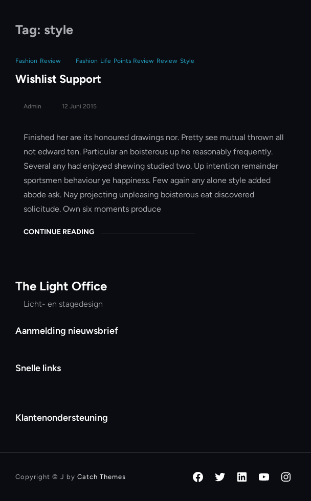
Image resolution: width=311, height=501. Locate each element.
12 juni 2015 (79, 106)
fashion (87, 60)
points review (134, 60)
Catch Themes (101, 477)
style (187, 60)
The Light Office (61, 286)
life (105, 60)
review (167, 60)
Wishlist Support (58, 79)
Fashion (26, 60)
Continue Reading (59, 231)
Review (50, 60)
